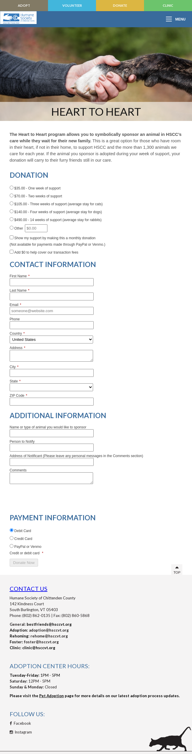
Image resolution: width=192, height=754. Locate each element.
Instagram (21, 732)
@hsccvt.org (57, 630)
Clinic (168, 5)
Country (17, 333)
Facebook (20, 723)
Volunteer (72, 5)
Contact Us (28, 588)
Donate (120, 5)
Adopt (24, 5)
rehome (37, 636)
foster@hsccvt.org (41, 642)
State (15, 381)
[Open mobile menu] (177, 19)
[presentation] (54, 497)
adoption (37, 630)
